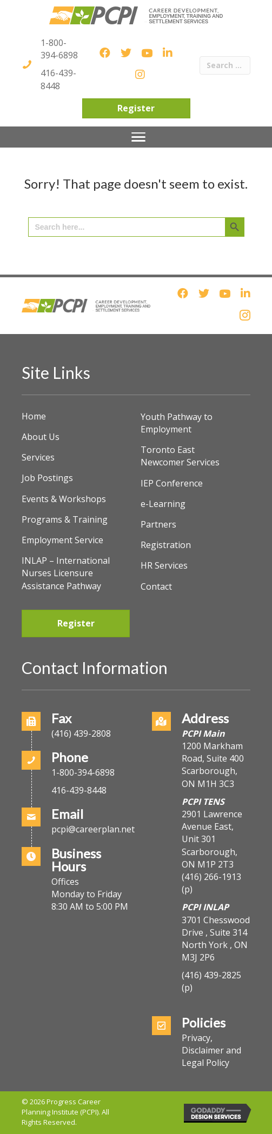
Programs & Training (65, 519)
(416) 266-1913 (211, 877)
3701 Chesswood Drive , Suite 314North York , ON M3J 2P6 (216, 939)
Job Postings (47, 478)
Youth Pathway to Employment (177, 423)
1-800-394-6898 (59, 49)
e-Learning (163, 504)
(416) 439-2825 (211, 975)
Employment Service (62, 540)
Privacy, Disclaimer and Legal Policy (211, 1050)
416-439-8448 (58, 79)
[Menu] (138, 137)
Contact (156, 586)
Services (38, 457)
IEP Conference (172, 483)
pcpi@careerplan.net (93, 829)
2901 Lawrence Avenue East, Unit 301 (212, 826)
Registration (166, 545)
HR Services (164, 565)
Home (34, 416)
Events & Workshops (64, 499)
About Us (40, 437)
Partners (158, 524)
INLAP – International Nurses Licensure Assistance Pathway (66, 573)
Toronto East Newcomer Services (180, 456)
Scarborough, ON (209, 858)
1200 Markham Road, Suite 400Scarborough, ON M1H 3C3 (213, 765)
